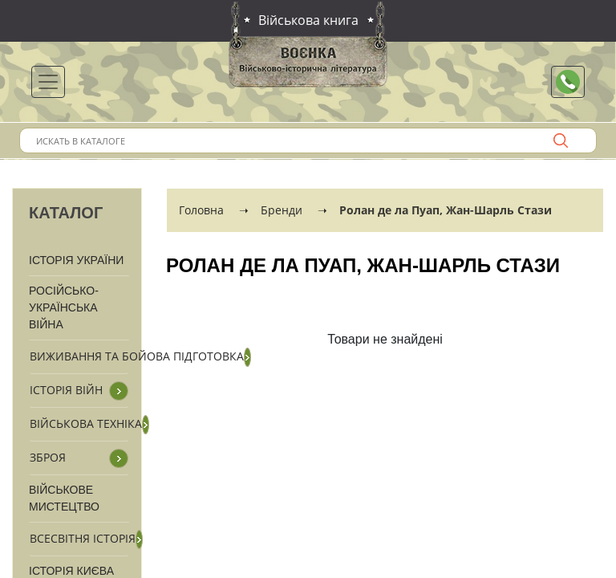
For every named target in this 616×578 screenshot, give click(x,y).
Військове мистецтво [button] (64, 498)
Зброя (48, 457)
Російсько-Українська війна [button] (64, 307)
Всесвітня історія (83, 538)
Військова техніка (86, 423)
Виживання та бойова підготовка (137, 356)
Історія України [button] (76, 260)
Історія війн (66, 389)
